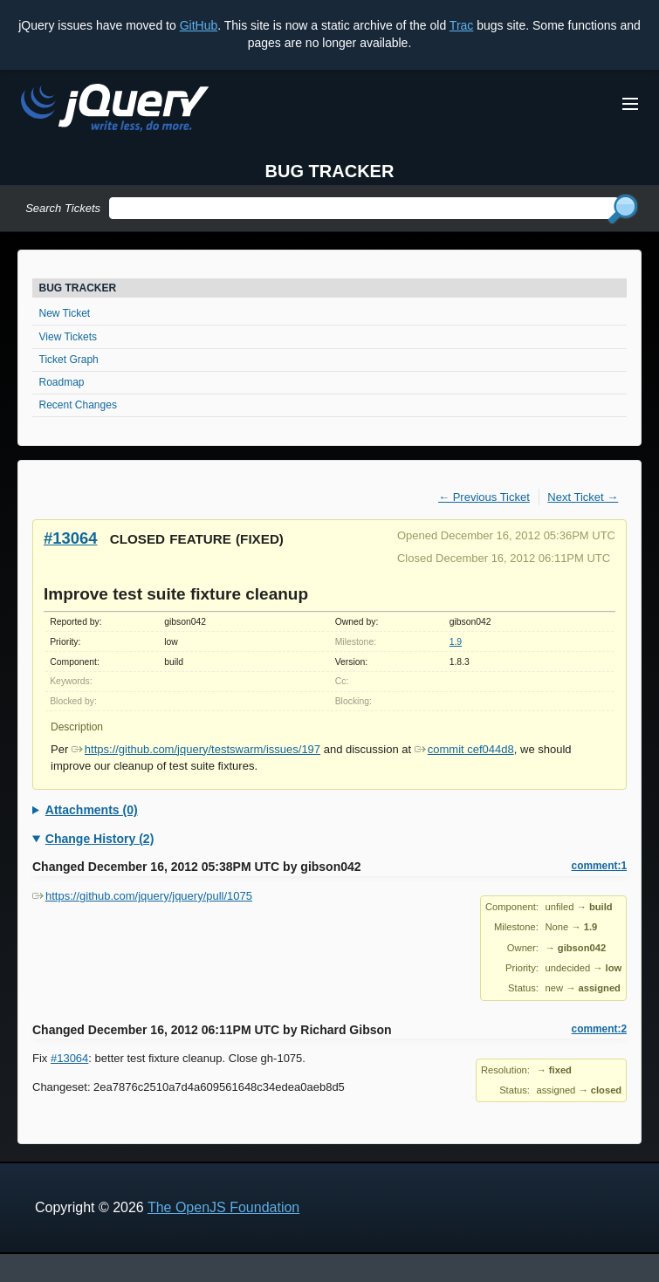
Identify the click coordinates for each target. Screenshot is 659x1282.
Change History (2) (99, 839)
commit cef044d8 (464, 749)
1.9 (456, 642)
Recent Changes (78, 405)
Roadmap (62, 382)
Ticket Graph (69, 359)
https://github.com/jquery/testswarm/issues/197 (196, 749)
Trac (461, 25)
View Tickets (68, 337)
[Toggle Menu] (630, 104)
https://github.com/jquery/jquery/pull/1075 (142, 895)
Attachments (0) (91, 810)
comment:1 (599, 866)
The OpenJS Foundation (223, 1207)
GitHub (199, 25)
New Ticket (65, 313)
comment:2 (599, 1029)
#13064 (70, 538)
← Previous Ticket (484, 497)
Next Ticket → (582, 497)
